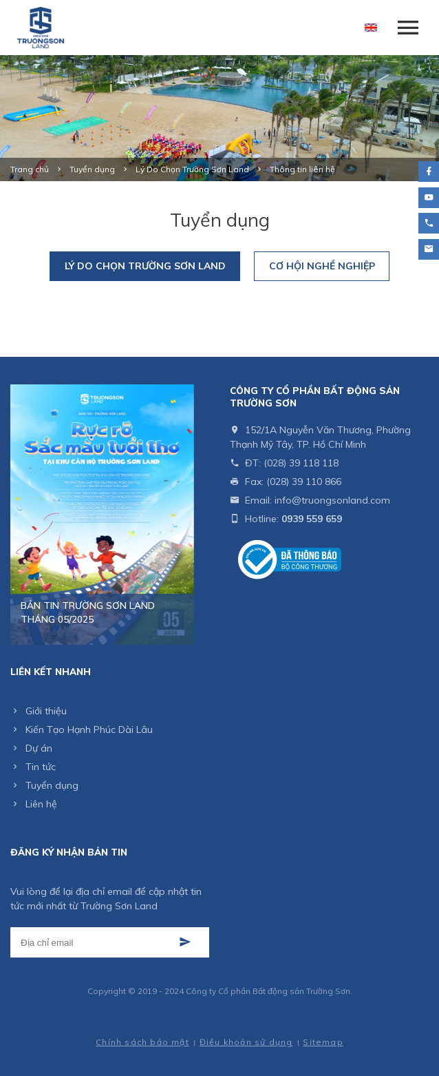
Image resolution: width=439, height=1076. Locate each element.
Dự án (38, 748)
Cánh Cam (174, 1029)
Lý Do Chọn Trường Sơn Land (145, 266)
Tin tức (40, 767)
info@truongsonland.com (332, 500)
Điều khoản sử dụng (246, 1042)
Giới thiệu (46, 711)
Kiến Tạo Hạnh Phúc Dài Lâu (89, 729)
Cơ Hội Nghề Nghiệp (322, 266)
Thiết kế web (112, 1029)
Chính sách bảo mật (142, 1042)
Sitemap (323, 1042)
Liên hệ (41, 804)
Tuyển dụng (51, 785)
